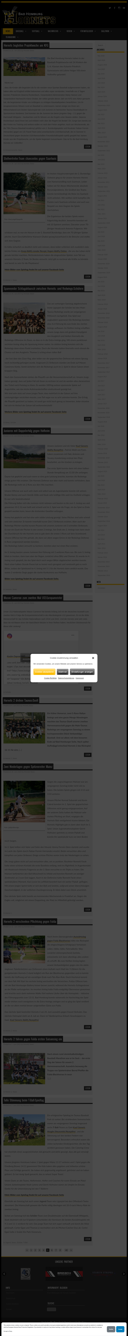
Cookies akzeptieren (44, 672)
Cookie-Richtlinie (50, 678)
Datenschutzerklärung (66, 678)
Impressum (80, 678)
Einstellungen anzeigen (82, 672)
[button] (93, 658)
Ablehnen (62, 672)
